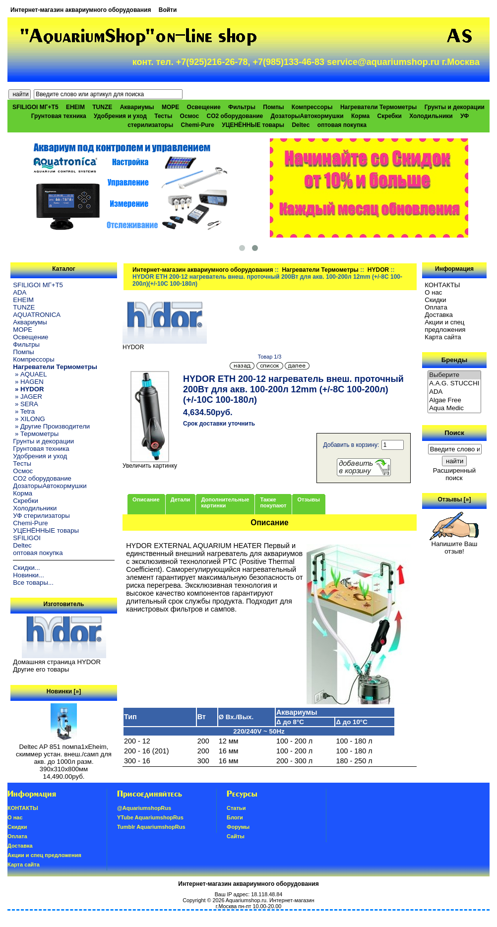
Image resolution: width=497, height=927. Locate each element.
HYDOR (378, 269)
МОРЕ (170, 107)
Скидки (435, 300)
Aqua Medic (454, 408)
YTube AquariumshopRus (150, 817)
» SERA (25, 404)
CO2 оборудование (235, 116)
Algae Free (454, 400)
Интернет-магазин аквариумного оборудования (80, 9)
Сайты (236, 836)
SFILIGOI (27, 538)
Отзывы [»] (454, 499)
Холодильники (431, 116)
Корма (360, 116)
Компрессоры (312, 107)
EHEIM (75, 107)
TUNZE (102, 107)
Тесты (163, 116)
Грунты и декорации (455, 107)
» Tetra (24, 411)
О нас (433, 292)
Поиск (454, 432)
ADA (19, 292)
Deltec (301, 125)
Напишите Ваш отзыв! (454, 544)
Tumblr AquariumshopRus (151, 827)
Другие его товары (41, 669)
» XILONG (29, 419)
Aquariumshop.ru (246, 900)
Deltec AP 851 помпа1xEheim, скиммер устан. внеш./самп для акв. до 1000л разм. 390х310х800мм (64, 755)
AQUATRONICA (37, 314)
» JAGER (27, 396)
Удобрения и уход (120, 116)
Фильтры (241, 107)
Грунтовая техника (58, 116)
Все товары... (33, 582)
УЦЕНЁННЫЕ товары (253, 125)
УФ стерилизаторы (41, 515)
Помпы (273, 107)
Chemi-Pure (197, 125)
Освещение (204, 107)
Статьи (236, 808)
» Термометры (36, 433)
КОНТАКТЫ (442, 285)
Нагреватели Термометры (320, 269)
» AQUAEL (30, 374)
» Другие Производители (51, 426)
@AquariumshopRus (144, 808)
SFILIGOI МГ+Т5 (35, 107)
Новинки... (28, 575)
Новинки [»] (64, 691)
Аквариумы (137, 107)
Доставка (439, 314)
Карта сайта (443, 337)
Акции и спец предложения (445, 325)
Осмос (189, 116)
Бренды (454, 360)
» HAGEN (28, 381)
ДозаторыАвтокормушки (307, 116)
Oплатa (436, 307)
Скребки (389, 116)
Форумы (238, 827)
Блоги (235, 817)
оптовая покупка (342, 125)
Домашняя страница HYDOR (57, 662)
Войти (168, 9)
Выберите (454, 375)
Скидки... (26, 567)
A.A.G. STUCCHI (454, 383)
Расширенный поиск (454, 474)
